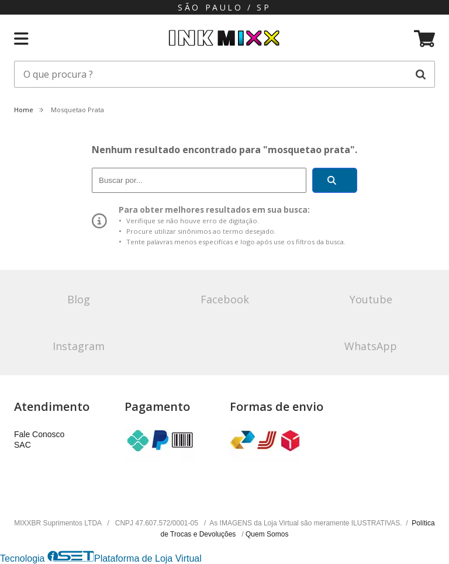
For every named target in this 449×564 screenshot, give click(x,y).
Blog (78, 299)
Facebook (225, 299)
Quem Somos (267, 534)
